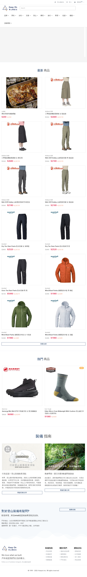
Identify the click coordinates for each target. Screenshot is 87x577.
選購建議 (48, 560)
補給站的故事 (64, 551)
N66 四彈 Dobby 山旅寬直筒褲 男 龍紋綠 (59, 158)
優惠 (72, 15)
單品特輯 (48, 551)
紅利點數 (77, 554)
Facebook (12, 562)
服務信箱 (72, 509)
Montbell (4, 244)
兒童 (28, 15)
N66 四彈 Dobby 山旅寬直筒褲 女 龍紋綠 (59, 202)
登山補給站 (59, 2)
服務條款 (63, 554)
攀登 (43, 15)
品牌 (6, 15)
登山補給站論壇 (26, 562)
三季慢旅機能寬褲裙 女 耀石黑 (12, 158)
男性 (14, 15)
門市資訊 (63, 560)
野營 (57, 15)
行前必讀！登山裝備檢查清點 (14, 474)
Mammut (4, 409)
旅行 (50, 15)
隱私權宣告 (64, 557)
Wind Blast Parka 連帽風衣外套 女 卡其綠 (16, 335)
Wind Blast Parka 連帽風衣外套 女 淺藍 (59, 335)
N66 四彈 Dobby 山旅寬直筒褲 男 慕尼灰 (16, 202)
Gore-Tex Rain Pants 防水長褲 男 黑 (14, 290)
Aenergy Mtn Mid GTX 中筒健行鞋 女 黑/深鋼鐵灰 (19, 411)
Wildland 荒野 (49, 111)
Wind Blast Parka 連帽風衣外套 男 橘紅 (59, 290)
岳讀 (65, 15)
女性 (21, 15)
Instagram (18, 562)
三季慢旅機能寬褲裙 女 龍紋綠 (55, 114)
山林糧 (3, 111)
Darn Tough (48, 409)
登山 (35, 15)
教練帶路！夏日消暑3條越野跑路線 (59, 474)
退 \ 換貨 (77, 557)
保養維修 (48, 557)
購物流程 (77, 551)
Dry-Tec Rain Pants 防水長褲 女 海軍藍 (15, 246)
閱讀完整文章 (22, 492)
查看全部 (43, 344)
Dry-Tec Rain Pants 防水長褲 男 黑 (57, 246)
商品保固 (77, 560)
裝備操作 (48, 554)
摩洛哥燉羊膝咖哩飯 (9, 114)
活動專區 (8, 23)
